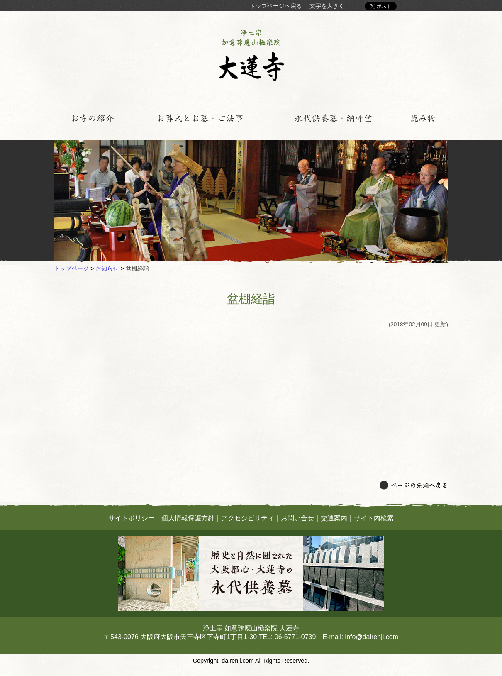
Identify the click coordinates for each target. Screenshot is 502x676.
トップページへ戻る (276, 5)
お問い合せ (297, 518)
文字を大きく (326, 5)
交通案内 (334, 518)
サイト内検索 (374, 518)
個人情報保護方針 (187, 518)
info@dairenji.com (371, 636)
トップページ (71, 268)
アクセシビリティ (247, 518)
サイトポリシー (131, 518)
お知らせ (107, 268)
